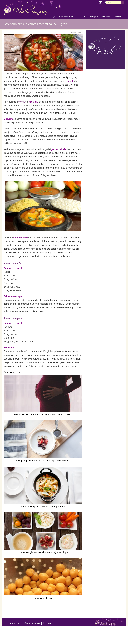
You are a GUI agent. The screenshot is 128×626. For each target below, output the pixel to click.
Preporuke (81, 17)
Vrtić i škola (106, 17)
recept (80, 32)
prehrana (73, 32)
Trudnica (117, 17)
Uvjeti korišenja (32, 623)
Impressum (14, 623)
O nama (47, 623)
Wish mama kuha (66, 17)
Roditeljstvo (93, 17)
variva (21, 102)
